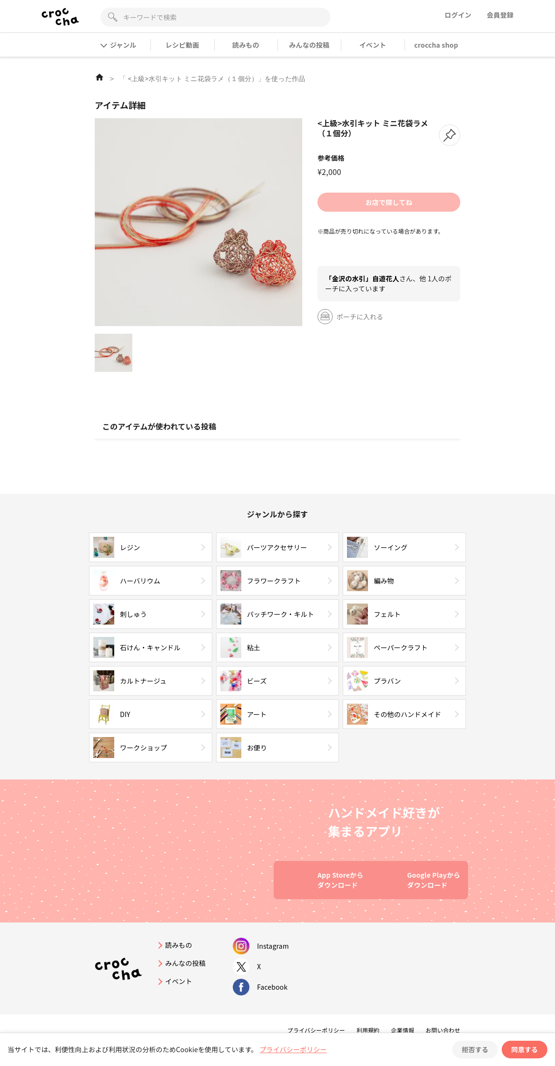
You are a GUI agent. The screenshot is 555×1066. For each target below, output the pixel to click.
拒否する (475, 1049)
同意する (524, 1049)
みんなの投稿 (309, 45)
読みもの (245, 45)
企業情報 (402, 1030)
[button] (449, 135)
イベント (373, 45)
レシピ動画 (182, 45)
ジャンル (118, 45)
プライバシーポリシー (316, 1030)
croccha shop (436, 45)
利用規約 (368, 1030)
